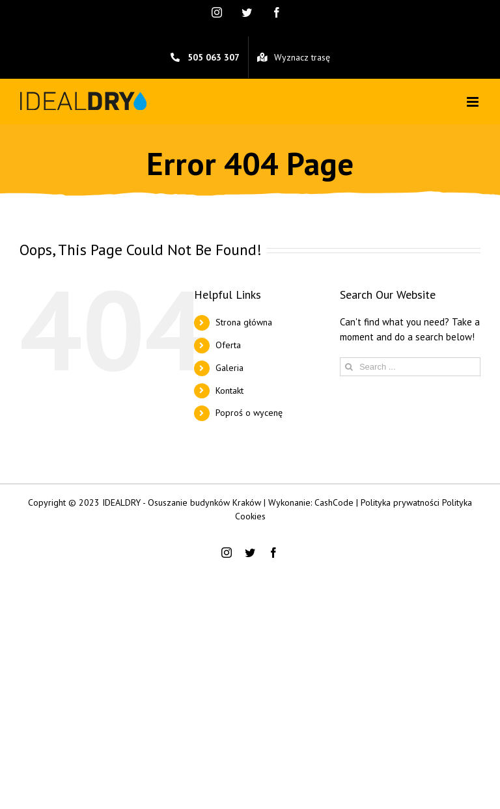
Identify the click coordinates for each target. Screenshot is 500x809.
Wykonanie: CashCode (311, 502)
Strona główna (243, 322)
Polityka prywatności (400, 502)
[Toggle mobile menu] (473, 102)
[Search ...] (410, 366)
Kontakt (229, 390)
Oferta (228, 345)
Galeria (229, 368)
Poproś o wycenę (249, 412)
